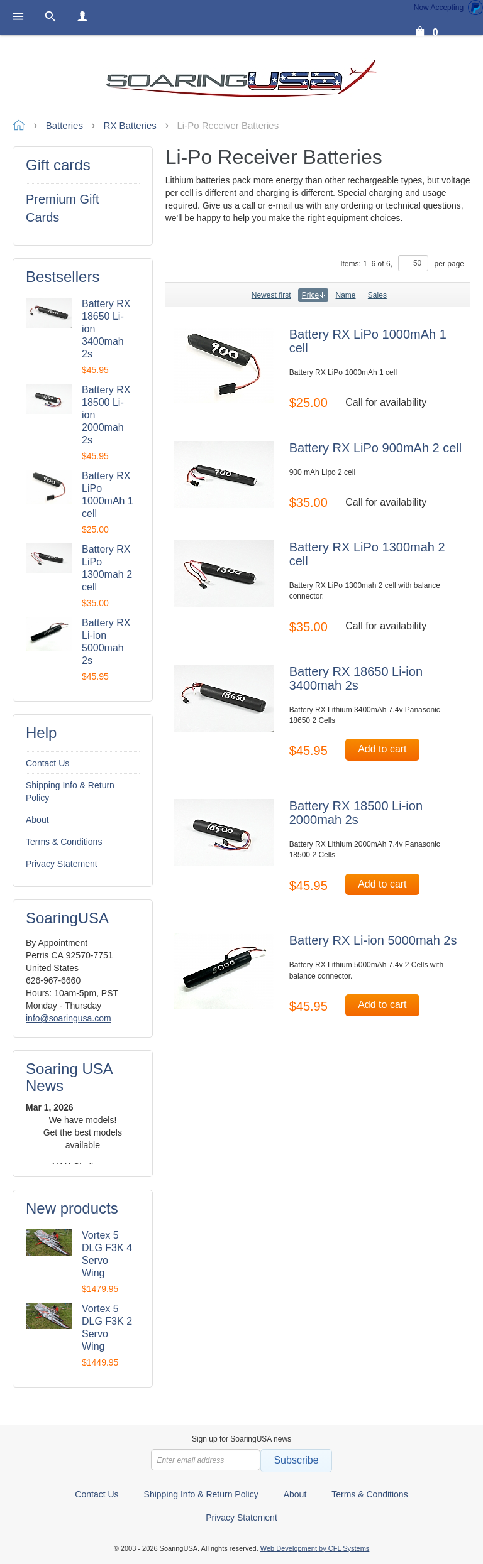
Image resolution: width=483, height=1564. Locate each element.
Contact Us (47, 763)
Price (313, 295)
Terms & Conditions (64, 842)
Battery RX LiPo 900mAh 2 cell (375, 448)
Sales (377, 295)
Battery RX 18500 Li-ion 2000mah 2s (356, 813)
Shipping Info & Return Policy (70, 791)
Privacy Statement (61, 864)
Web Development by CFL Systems (315, 1548)
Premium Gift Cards (62, 208)
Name (346, 295)
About (37, 820)
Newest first (271, 295)
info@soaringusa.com (68, 1018)
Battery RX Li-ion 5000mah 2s (373, 940)
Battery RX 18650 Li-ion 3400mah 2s (356, 678)
